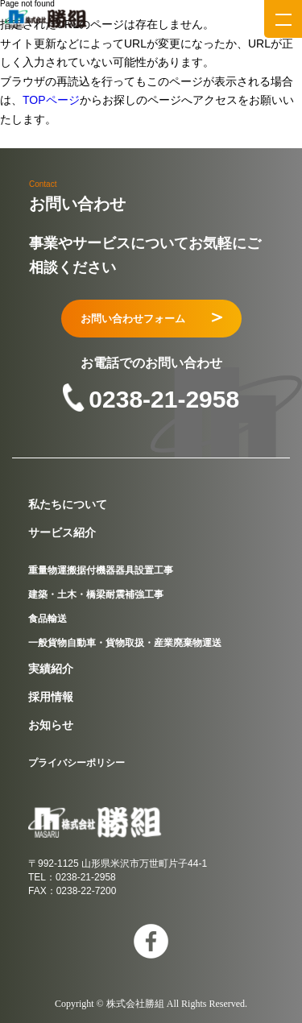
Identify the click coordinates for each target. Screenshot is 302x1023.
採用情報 (50, 696)
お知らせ (50, 725)
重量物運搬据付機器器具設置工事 (100, 570)
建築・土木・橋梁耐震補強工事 (95, 594)
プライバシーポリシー (76, 762)
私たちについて (67, 504)
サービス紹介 (62, 532)
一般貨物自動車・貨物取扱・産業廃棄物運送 (124, 642)
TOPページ (51, 99)
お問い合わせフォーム (151, 319)
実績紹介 (50, 668)
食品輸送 (47, 618)
